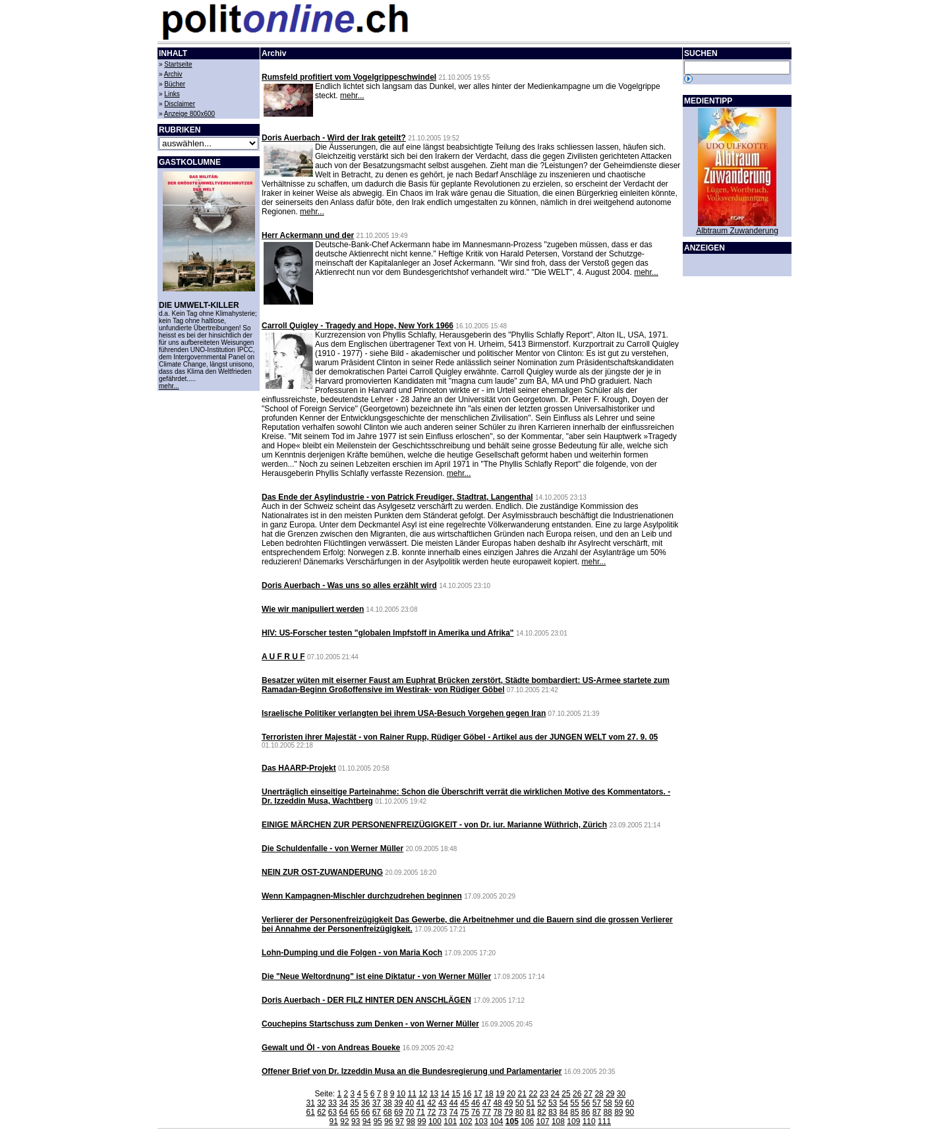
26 (577, 1093)
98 (411, 1121)
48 (497, 1103)
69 (398, 1112)
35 (354, 1103)
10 (401, 1093)
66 (365, 1112)
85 (574, 1112)
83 (552, 1112)
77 (486, 1112)
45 (464, 1103)
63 (332, 1112)
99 (421, 1121)
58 (607, 1103)
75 (464, 1112)
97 (399, 1121)
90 (629, 1112)
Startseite (178, 64)
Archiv (173, 74)
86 (585, 1112)
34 (343, 1103)
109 (573, 1121)
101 (450, 1121)
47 (486, 1103)
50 (519, 1103)
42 (431, 1103)
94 (366, 1121)
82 (541, 1112)
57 (596, 1103)
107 (543, 1121)
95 (377, 1121)
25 (565, 1093)
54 (564, 1103)
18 (488, 1093)
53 (552, 1103)
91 (334, 1121)
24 (555, 1093)
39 (398, 1103)
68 (387, 1112)
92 (344, 1121)
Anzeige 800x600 (189, 113)
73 (442, 1112)
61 (310, 1112)
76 (475, 1112)
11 (411, 1093)
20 (511, 1093)
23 (544, 1093)
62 (321, 1112)
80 (519, 1112)
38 (387, 1103)
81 (531, 1112)
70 (409, 1112)
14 (445, 1093)
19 (500, 1093)
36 (365, 1103)
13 (434, 1093)
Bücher (174, 84)
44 (453, 1103)
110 (589, 1121)
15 (455, 1093)
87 (596, 1112)
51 (531, 1103)
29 (610, 1093)
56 (585, 1103)
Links (171, 94)
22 (533, 1093)
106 (527, 1121)
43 (442, 1103)
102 (466, 1121)
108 (558, 1121)
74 (453, 1112)
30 (621, 1093)
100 (435, 1121)
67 (376, 1112)
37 (376, 1103)
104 (496, 1121)
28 (598, 1093)
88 (607, 1112)
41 (420, 1103)
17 (478, 1093)
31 (310, 1103)
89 (618, 1112)
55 (574, 1103)
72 (431, 1112)
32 (321, 1103)
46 (475, 1103)
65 (354, 1112)
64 (343, 1112)
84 (564, 1112)
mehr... (169, 386)
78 (497, 1112)
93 (355, 1121)
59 (618, 1103)
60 (629, 1103)
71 (420, 1112)
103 (481, 1121)
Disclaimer (179, 103)
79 (508, 1112)
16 (467, 1093)
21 (522, 1093)
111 (604, 1121)
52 (541, 1103)
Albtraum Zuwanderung (737, 230)
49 (508, 1103)
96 (388, 1121)
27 (588, 1093)
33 (332, 1103)
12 (422, 1093)
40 (409, 1103)
